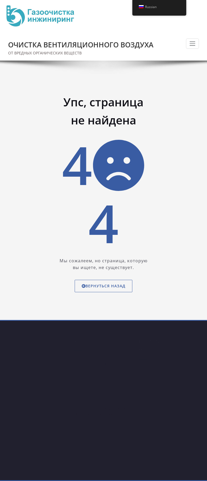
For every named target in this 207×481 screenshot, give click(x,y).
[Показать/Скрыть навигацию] (192, 44)
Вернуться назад (103, 285)
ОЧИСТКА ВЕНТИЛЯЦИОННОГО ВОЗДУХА (80, 45)
